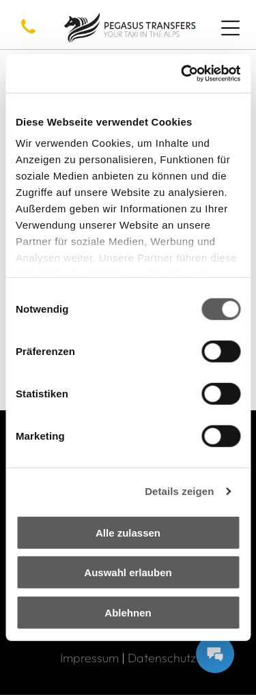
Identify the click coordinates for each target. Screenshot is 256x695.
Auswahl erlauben (127, 572)
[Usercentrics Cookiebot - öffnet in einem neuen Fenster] (182, 74)
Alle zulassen (128, 532)
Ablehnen (127, 612)
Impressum (89, 658)
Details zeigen (179, 491)
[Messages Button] (215, 654)
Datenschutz (162, 658)
